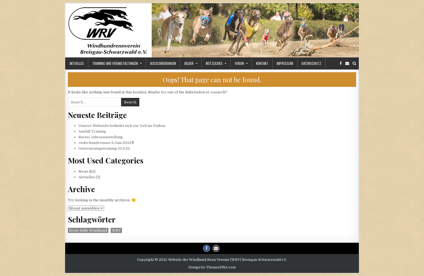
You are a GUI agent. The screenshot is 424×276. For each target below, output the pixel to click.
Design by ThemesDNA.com (212, 267)
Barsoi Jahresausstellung (100, 137)
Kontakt (262, 63)
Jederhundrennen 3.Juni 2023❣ (106, 143)
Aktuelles (76, 63)
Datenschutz (311, 63)
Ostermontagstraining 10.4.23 (104, 148)
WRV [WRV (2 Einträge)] (116, 230)
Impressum (285, 63)
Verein (239, 63)
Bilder (189, 63)
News (83, 171)
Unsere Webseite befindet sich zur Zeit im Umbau (121, 126)
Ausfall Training (92, 131)
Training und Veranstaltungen (115, 63)
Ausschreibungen (163, 63)
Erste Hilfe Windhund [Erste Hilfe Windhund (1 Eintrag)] (88, 230)
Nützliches (214, 63)
